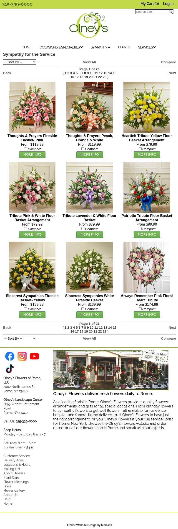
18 (81, 77)
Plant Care (11, 475)
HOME (27, 47)
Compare (168, 62)
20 (91, 77)
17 (77, 77)
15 (114, 73)
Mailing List (11, 467)
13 (105, 73)
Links (7, 484)
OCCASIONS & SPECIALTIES (61, 47)
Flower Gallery (14, 488)
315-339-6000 (17, 4)
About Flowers (14, 471)
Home (7, 501)
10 (91, 73)
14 (110, 73)
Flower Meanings (16, 480)
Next (172, 73)
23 (104, 77)
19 (86, 77)
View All (89, 62)
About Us (10, 493)
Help (6, 497)
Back (7, 73)
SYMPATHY (100, 47)
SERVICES (147, 47)
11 (96, 73)
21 (95, 77)
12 (101, 73)
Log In (168, 4)
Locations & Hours (16, 462)
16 (72, 77)
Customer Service (16, 454)
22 (100, 77)
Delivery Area (13, 458)
